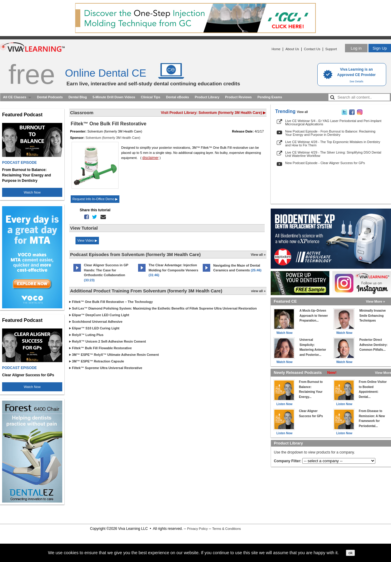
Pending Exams (269, 97)
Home (276, 49)
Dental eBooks (177, 97)
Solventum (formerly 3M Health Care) (112, 137)
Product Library (207, 97)
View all (302, 112)
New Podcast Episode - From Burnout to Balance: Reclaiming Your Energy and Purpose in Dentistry (330, 133)
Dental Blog (78, 97)
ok (350, 553)
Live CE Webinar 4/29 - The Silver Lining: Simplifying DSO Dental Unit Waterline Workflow (333, 154)
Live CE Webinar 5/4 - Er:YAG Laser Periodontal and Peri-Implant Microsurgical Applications (333, 122)
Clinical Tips (150, 97)
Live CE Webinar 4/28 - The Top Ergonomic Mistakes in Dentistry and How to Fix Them (332, 143)
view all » (258, 291)
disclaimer (150, 158)
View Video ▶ (87, 240)
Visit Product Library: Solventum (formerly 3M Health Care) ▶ (213, 113)
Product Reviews (238, 97)
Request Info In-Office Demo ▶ (95, 199)
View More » (375, 301)
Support (331, 49)
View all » (258, 254)
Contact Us (312, 49)
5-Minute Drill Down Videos (114, 97)
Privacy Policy (197, 528)
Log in (356, 48)
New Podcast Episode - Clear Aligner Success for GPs (325, 163)
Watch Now (32, 192)
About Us (292, 49)
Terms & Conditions (226, 528)
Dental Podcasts (50, 97)
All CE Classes (14, 97)
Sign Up (380, 48)
